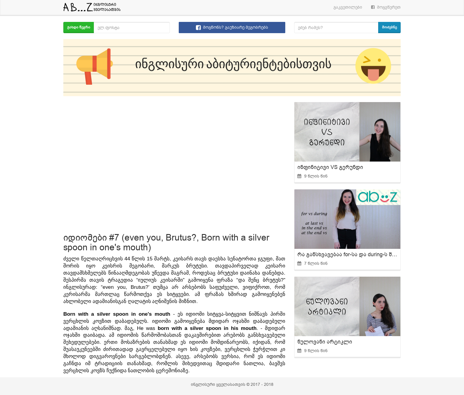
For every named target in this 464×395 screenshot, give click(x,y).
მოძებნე (389, 27)
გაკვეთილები (348, 7)
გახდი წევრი (78, 27)
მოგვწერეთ (386, 7)
